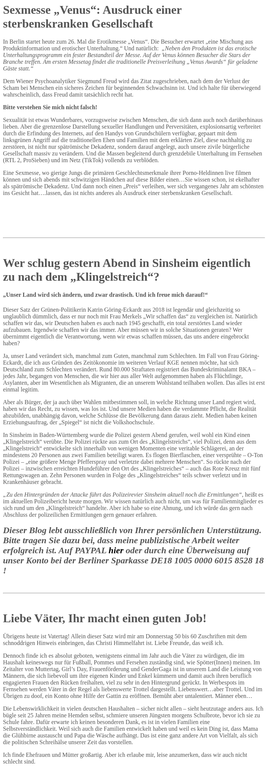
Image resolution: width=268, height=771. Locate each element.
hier (117, 550)
